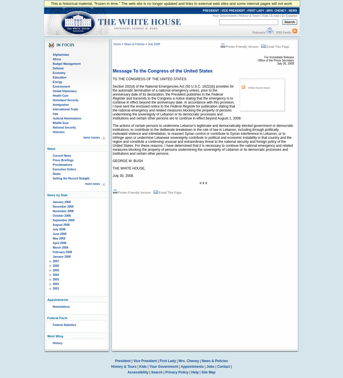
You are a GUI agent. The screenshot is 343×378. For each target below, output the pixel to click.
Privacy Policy (176, 372)
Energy (58, 82)
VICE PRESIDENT (233, 10)
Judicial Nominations (67, 118)
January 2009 (62, 202)
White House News (259, 87)
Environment (61, 86)
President (123, 361)
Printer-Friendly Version (240, 46)
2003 (56, 279)
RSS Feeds (283, 32)
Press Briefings (63, 160)
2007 (56, 261)
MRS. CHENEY (276, 10)
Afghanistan (61, 54)
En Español (289, 15)
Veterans (59, 132)
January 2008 (62, 256)
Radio (57, 173)
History (58, 343)
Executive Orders (64, 169)
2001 (56, 288)
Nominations (61, 306)
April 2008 (59, 243)
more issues (91, 137)
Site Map (208, 372)
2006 (56, 265)
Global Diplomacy (65, 91)
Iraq (55, 113)
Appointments (192, 367)
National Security (64, 127)
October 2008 (62, 215)
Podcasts (258, 32)
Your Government (224, 15)
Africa (57, 59)
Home (117, 44)
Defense (58, 68)
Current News (62, 155)
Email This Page (275, 46)
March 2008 (60, 247)
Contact (223, 367)
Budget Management (67, 63)
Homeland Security (66, 100)
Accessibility (138, 372)
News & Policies (134, 44)
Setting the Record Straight (71, 178)
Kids (265, 15)
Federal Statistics (64, 325)
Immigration (61, 104)
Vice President (145, 361)
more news (92, 183)
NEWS (293, 10)
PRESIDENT (211, 10)
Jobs (211, 367)
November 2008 (63, 211)
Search (157, 372)
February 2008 (62, 252)
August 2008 (61, 224)
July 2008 (59, 229)
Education (59, 77)
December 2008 (63, 206)
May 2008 (59, 238)
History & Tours (249, 15)
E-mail (275, 15)
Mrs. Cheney (189, 361)
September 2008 (64, 220)
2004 (56, 274)
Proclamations (62, 164)
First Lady (168, 361)
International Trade (65, 109)
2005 (56, 270)
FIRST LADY (256, 10)
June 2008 (59, 234)
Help (195, 372)
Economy (59, 73)
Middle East (61, 123)
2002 (56, 284)
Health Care (61, 95)
